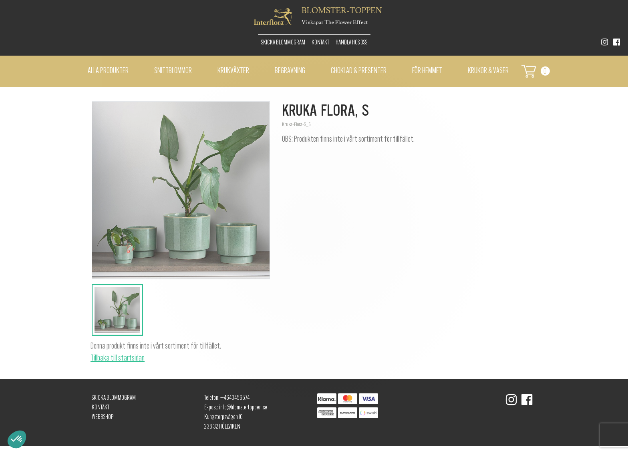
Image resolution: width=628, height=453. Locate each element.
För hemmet (427, 71)
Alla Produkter (108, 71)
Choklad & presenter (358, 71)
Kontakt (320, 43)
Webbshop (102, 417)
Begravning (290, 71)
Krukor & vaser (488, 71)
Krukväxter (233, 71)
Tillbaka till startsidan (118, 359)
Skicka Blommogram (283, 43)
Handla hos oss (351, 43)
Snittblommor (173, 71)
